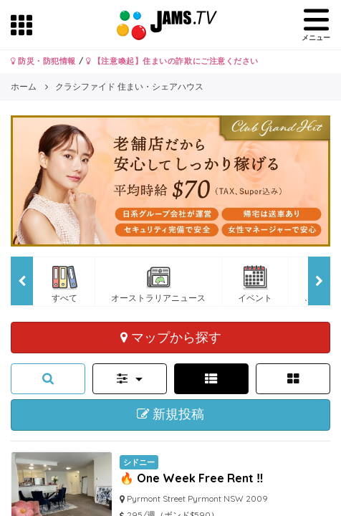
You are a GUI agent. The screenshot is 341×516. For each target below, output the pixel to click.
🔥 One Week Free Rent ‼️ (192, 478)
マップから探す (170, 337)
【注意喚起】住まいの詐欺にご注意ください (172, 61)
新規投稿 (171, 414)
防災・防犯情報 (43, 61)
